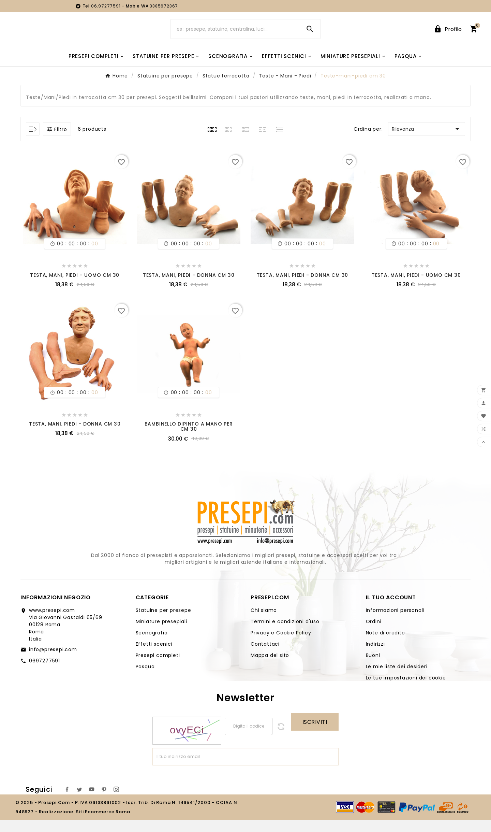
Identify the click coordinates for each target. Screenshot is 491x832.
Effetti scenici (154, 656)
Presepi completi (158, 667)
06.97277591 (106, 6)
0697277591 (44, 673)
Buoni (373, 667)
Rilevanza (426, 141)
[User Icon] (448, 35)
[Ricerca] (235, 35)
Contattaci (265, 656)
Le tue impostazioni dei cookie (406, 690)
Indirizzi (375, 656)
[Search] (310, 35)
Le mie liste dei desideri (397, 678)
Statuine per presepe (163, 622)
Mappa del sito (270, 667)
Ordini (374, 633)
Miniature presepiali (161, 633)
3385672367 (164, 6)
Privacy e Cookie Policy (281, 645)
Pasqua (145, 678)
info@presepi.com (53, 661)
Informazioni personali (395, 622)
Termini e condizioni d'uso (285, 633)
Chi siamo (264, 622)
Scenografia (152, 645)
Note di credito (385, 645)
